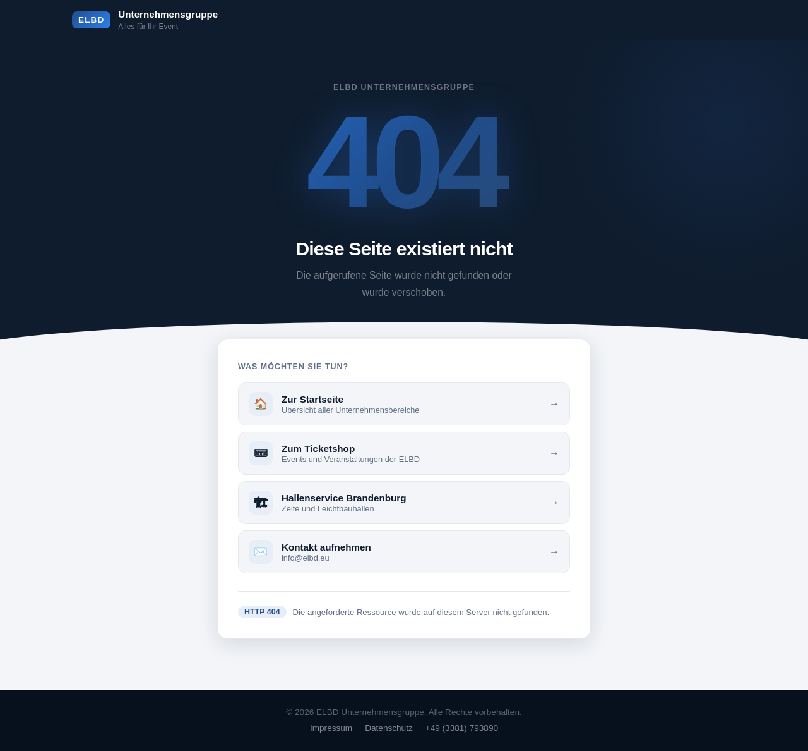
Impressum (331, 728)
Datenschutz (389, 728)
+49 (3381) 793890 (461, 728)
